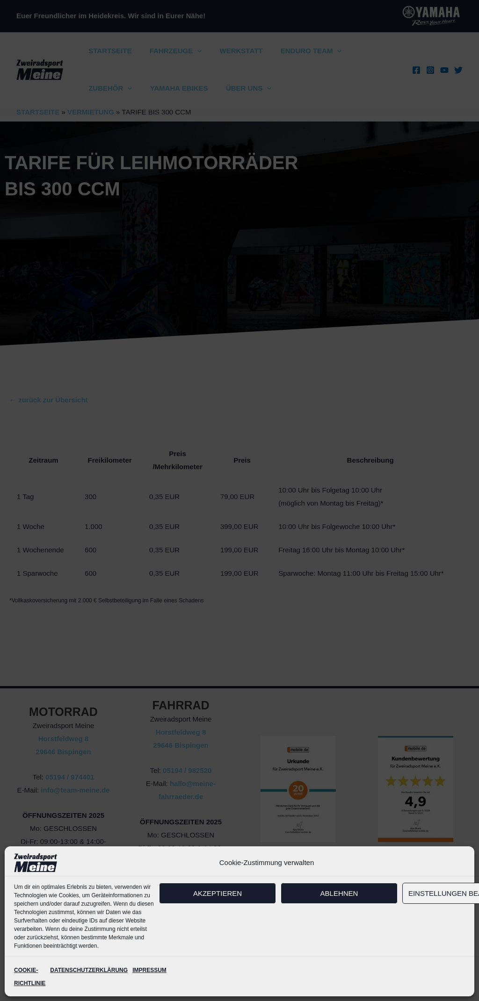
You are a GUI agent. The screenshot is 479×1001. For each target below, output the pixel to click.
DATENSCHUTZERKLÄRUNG (89, 970)
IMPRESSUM (149, 970)
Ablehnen (339, 893)
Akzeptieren (217, 893)
